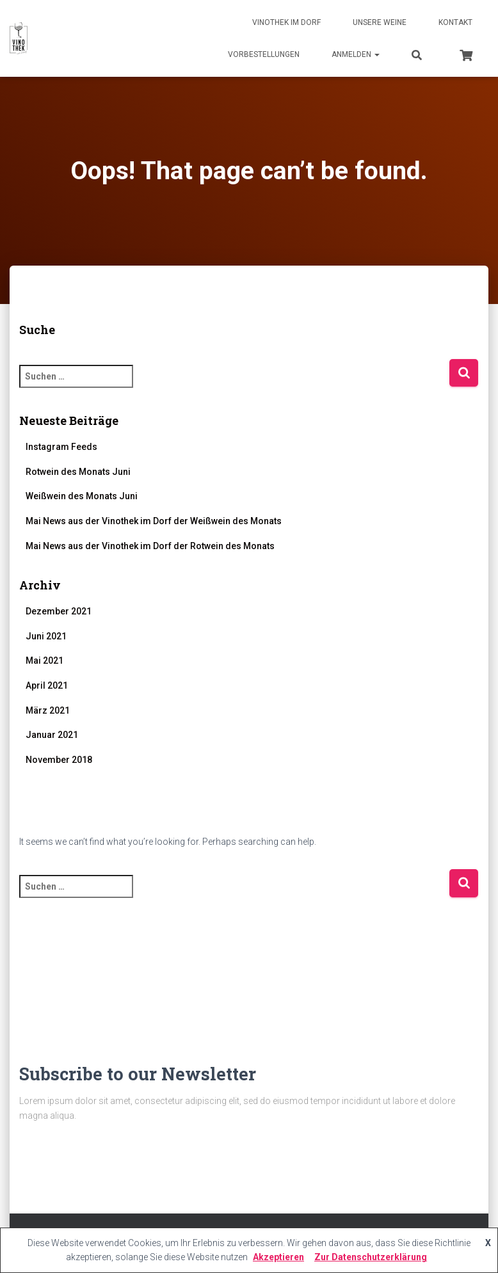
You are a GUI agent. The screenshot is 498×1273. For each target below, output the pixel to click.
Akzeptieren (278, 1257)
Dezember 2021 (59, 611)
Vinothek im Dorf (286, 22)
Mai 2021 (44, 660)
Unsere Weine (379, 22)
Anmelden (356, 54)
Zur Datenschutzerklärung (370, 1257)
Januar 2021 (52, 735)
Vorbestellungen (264, 54)
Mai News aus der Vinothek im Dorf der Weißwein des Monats (154, 521)
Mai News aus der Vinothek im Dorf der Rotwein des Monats (150, 546)
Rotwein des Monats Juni (78, 472)
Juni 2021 (46, 636)
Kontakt (455, 22)
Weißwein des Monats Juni (82, 496)
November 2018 (59, 760)
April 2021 (47, 685)
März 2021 (48, 710)
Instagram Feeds (61, 447)
